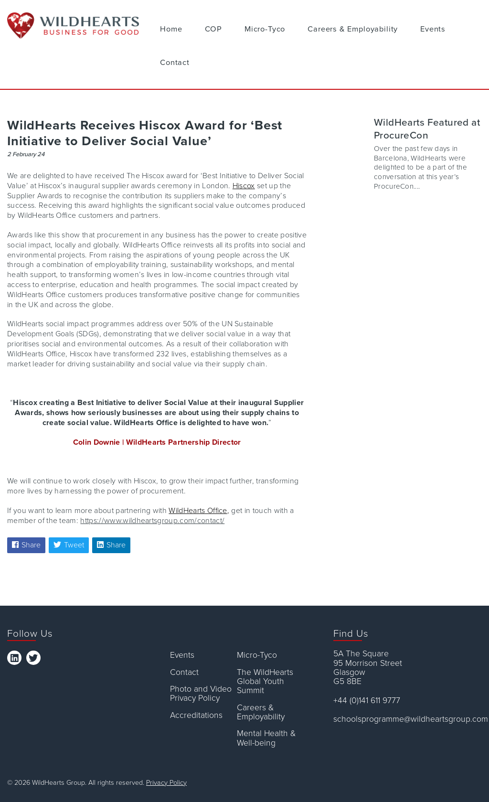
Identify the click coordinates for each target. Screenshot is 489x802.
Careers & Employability (353, 29)
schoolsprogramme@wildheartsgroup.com (407, 719)
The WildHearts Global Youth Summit (265, 681)
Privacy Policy (166, 783)
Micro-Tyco (264, 29)
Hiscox (244, 186)
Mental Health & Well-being (266, 738)
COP (213, 29)
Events (433, 29)
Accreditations (196, 715)
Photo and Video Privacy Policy (201, 693)
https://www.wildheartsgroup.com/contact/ (152, 520)
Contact (175, 62)
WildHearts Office (198, 510)
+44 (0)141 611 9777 (366, 700)
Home (171, 29)
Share (26, 545)
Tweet (68, 545)
